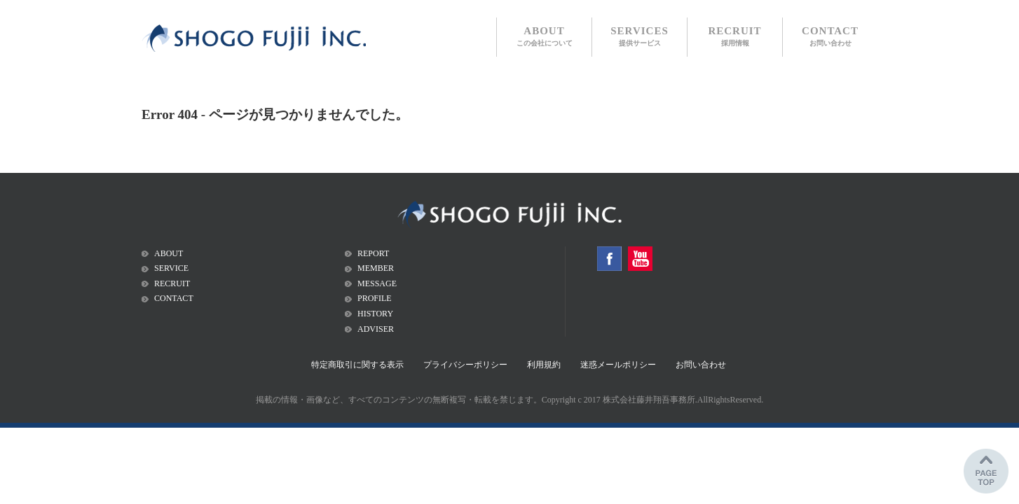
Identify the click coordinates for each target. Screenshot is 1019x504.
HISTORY (375, 313)
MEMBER (375, 268)
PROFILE (374, 298)
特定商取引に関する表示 (357, 365)
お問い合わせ (701, 365)
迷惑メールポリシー (618, 365)
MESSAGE (377, 283)
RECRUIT (734, 36)
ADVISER (375, 329)
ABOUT (545, 36)
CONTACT (830, 36)
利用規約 (544, 365)
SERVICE (171, 268)
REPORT (373, 253)
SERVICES (639, 36)
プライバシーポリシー (465, 365)
